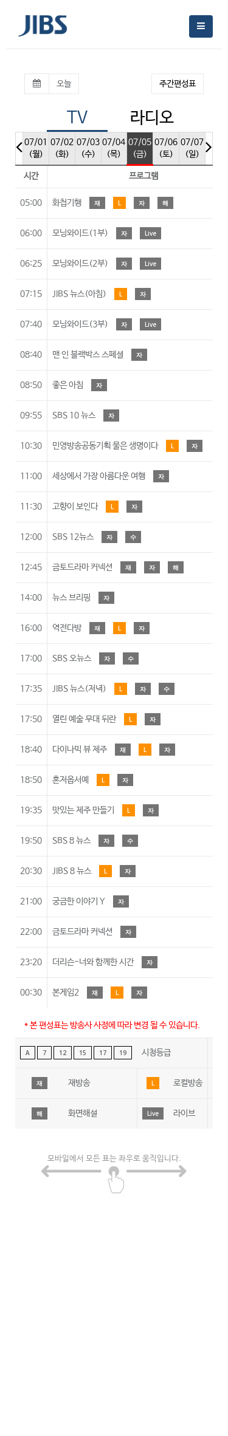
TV (77, 118)
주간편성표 (177, 84)
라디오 (152, 118)
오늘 (64, 84)
